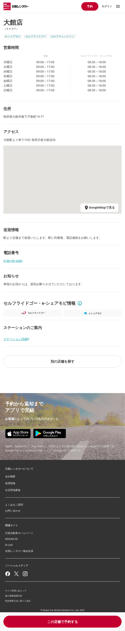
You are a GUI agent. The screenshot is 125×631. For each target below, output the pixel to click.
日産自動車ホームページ (19, 533)
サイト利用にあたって (15, 590)
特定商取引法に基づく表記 (18, 600)
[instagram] (25, 573)
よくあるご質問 (14, 505)
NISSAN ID (11, 539)
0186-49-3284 (12, 261)
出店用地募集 (12, 490)
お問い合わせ (12, 510)
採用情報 (10, 483)
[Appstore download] (18, 433)
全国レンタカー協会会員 (19, 551)
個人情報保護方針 (13, 595)
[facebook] (7, 573)
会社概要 (10, 476)
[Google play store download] (49, 433)
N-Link (9, 545)
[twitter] (16, 573)
